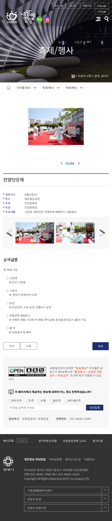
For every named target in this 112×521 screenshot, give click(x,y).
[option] (56, 126)
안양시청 (58, 5)
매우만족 (15, 400)
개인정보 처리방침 (35, 459)
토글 (107, 19)
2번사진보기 (75, 233)
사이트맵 (102, 11)
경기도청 (97, 441)
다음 (79, 163)
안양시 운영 (34, 499)
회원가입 (87, 5)
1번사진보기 (34, 233)
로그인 (73, 5)
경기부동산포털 (47, 441)
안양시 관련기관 (36, 508)
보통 (42, 400)
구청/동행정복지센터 (39, 490)
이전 (62, 163)
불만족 (55, 400)
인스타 (47, 19)
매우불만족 (73, 400)
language (101, 5)
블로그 (39, 19)
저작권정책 (55, 459)
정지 (22, 441)
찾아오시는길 (73, 459)
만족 (30, 400)
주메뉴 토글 (98, 19)
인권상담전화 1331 (74, 441)
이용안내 (89, 459)
